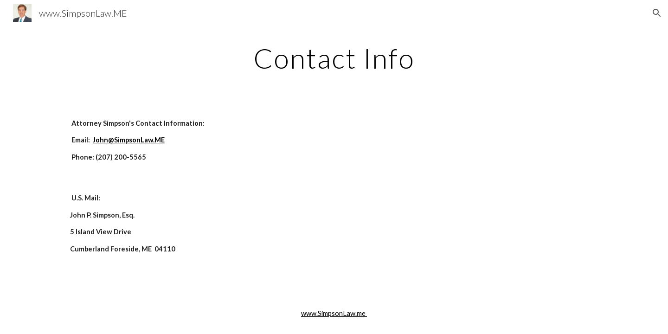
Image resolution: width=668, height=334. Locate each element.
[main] (334, 58)
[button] (657, 13)
